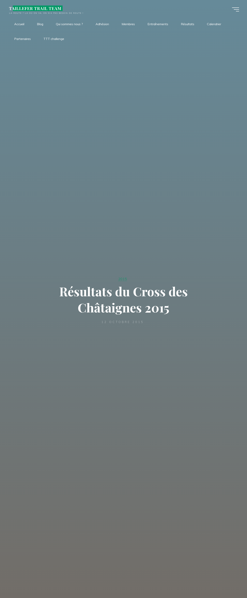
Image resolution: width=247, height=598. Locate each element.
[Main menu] (235, 9)
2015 (122, 279)
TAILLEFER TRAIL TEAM (35, 8)
